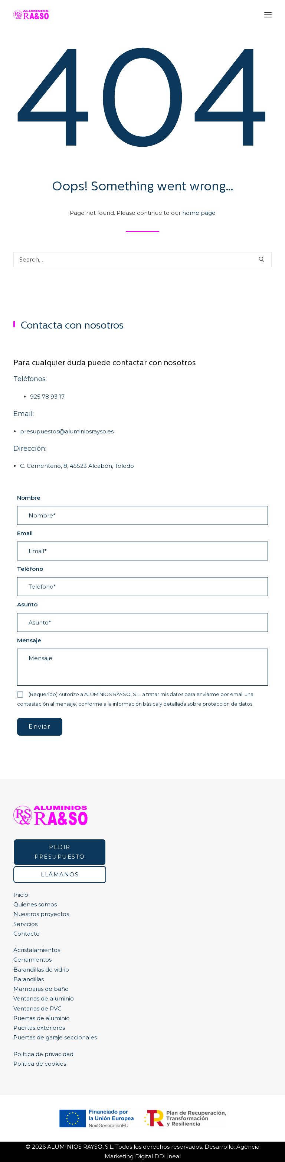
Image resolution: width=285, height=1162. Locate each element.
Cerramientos (32, 959)
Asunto (27, 604)
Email (25, 533)
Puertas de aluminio (41, 1018)
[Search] (142, 259)
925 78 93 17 (47, 396)
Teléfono (30, 568)
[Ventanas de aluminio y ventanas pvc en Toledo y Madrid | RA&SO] (31, 14)
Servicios (25, 924)
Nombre (28, 497)
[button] (268, 14)
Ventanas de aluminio (43, 998)
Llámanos (60, 874)
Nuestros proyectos (41, 914)
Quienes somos (35, 904)
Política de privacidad (43, 1054)
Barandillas (28, 979)
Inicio (20, 894)
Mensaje (29, 640)
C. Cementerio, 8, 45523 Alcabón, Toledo (77, 465)
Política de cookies (39, 1063)
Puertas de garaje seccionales (55, 1037)
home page (199, 212)
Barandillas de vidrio (41, 969)
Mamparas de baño (41, 988)
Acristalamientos (36, 949)
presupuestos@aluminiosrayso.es (67, 431)
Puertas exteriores (39, 1027)
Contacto (26, 933)
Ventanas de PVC (37, 1008)
